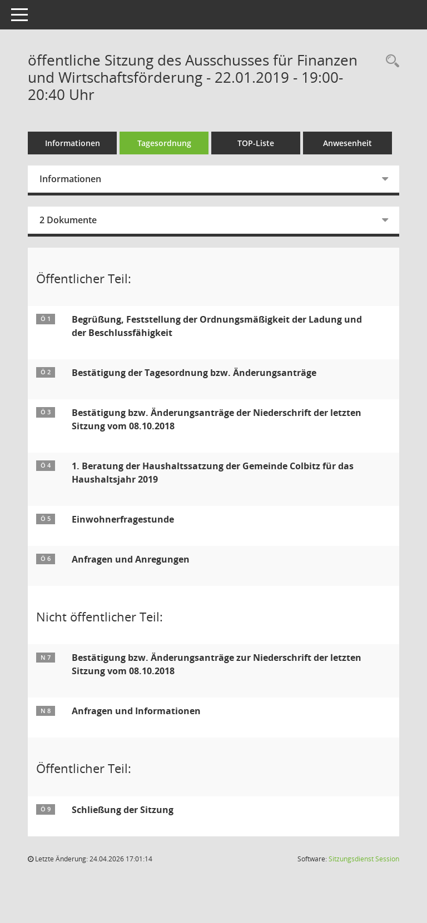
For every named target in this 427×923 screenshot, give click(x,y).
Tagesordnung (164, 143)
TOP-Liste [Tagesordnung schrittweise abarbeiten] (255, 143)
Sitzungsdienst (364, 859)
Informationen (72, 143)
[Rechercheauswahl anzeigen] (389, 61)
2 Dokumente (68, 220)
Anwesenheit (347, 143)
